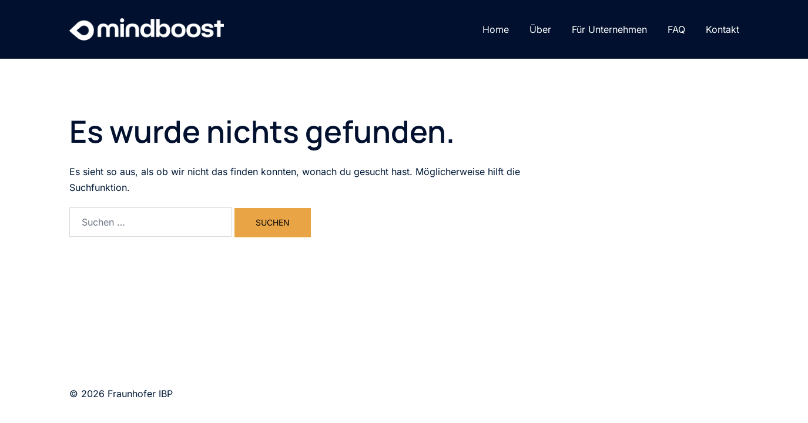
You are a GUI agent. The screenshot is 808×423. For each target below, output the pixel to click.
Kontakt (722, 29)
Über (540, 29)
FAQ (676, 29)
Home (495, 29)
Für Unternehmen (609, 29)
